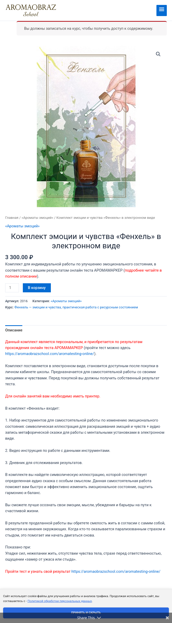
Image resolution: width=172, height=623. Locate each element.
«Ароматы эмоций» (37, 218)
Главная (11, 218)
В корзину (37, 287)
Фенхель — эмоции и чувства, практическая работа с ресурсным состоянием (76, 307)
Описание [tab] (13, 330)
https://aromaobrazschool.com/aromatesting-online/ (49, 353)
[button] (158, 54)
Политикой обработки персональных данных (59, 601)
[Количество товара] (12, 287)
